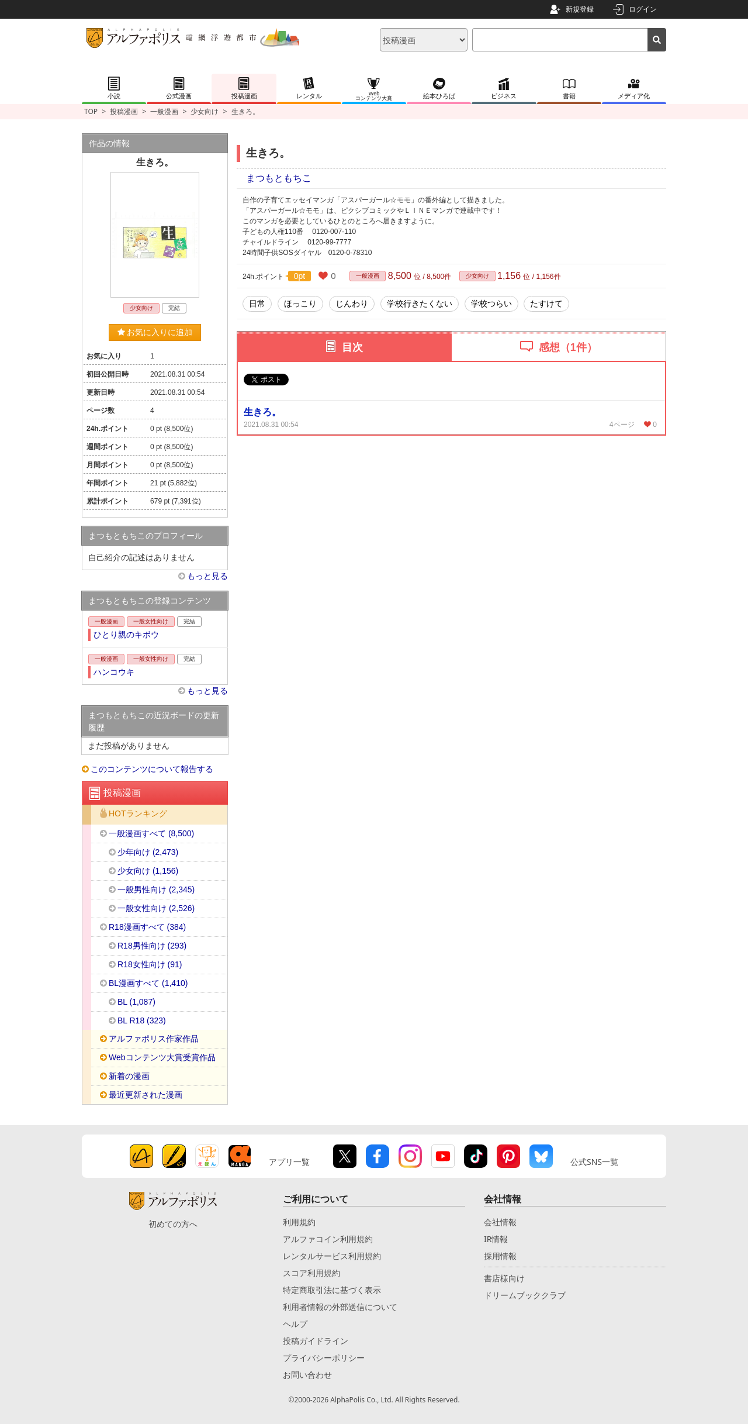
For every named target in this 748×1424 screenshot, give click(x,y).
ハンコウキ (114, 672)
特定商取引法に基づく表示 (332, 1289)
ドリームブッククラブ (525, 1295)
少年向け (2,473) (147, 852)
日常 (257, 303)
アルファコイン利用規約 (328, 1238)
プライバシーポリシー (324, 1357)
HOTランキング (138, 813)
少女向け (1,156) (147, 870)
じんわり (351, 303)
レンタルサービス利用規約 (332, 1255)
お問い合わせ (307, 1374)
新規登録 (580, 9)
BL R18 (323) (141, 1020)
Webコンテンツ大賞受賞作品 (162, 1057)
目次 (352, 347)
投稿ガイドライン (315, 1340)
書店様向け (504, 1278)
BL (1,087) (136, 1001)
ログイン (643, 9)
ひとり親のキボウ (126, 634)
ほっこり (300, 303)
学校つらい (491, 303)
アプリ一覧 (289, 1161)
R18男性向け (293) (151, 945)
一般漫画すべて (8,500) (151, 833)
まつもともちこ (278, 178)
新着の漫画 (129, 1076)
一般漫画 (164, 111)
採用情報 (500, 1255)
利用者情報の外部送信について (340, 1306)
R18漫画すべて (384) (147, 927)
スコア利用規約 (311, 1272)
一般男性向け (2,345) (156, 889)
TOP (91, 111)
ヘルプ (295, 1323)
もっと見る (207, 576)
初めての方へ (173, 1223)
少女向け (205, 111)
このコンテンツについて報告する (152, 769)
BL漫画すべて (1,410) (148, 983)
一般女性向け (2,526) (156, 908)
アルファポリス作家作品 (154, 1038)
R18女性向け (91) (149, 964)
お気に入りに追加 (155, 332)
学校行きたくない (419, 303)
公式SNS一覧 (594, 1161)
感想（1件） (568, 347)
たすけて (546, 303)
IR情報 (496, 1238)
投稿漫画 (124, 111)
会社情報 (500, 1222)
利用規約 (299, 1222)
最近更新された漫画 (145, 1094)
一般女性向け (150, 621)
